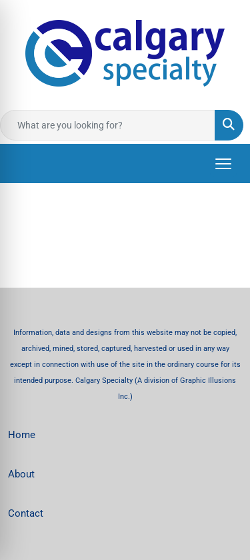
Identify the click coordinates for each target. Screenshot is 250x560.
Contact (25, 513)
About (21, 474)
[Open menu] (223, 163)
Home (21, 435)
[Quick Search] (107, 125)
